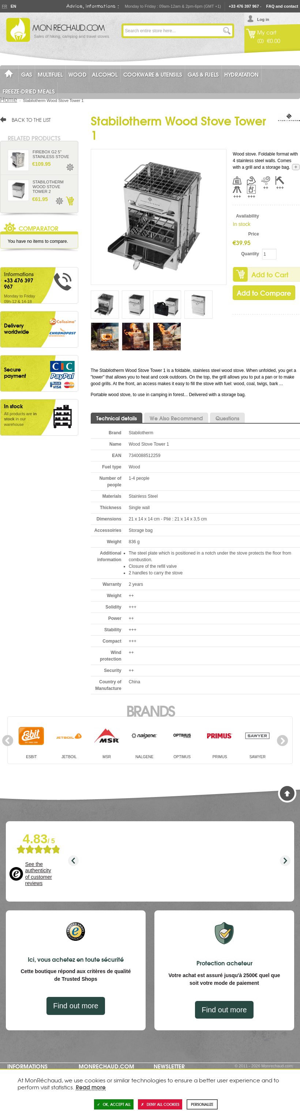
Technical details (116, 418)
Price (253, 234)
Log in (263, 19)
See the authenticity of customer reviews (38, 874)
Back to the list (31, 120)
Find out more (75, 1006)
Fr (4, 6)
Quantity (250, 253)
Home (8, 99)
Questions (227, 418)
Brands (150, 710)
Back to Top (287, 793)
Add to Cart (69, 201)
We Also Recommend (176, 418)
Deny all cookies (160, 1104)
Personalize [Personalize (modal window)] (202, 1104)
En (13, 6)
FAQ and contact (282, 6)
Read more (91, 1086)
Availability (247, 216)
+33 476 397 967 (244, 6)
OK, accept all (114, 1104)
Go (226, 30)
